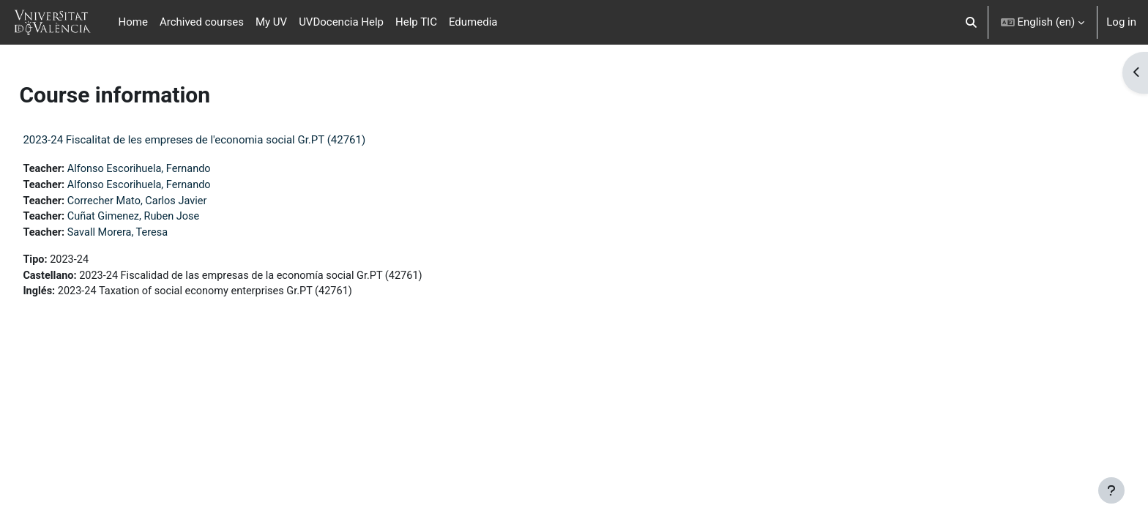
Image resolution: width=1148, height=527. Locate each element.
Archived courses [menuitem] (202, 22)
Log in (1121, 22)
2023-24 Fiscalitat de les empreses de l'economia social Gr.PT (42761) (227, 139)
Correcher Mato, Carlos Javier (174, 202)
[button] (971, 22)
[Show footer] (1111, 490)
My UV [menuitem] (271, 22)
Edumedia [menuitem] (473, 22)
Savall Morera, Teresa (154, 235)
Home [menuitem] (133, 22)
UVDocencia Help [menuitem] (341, 22)
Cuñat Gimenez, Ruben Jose (170, 218)
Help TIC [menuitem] (416, 22)
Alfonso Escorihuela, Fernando (176, 169)
